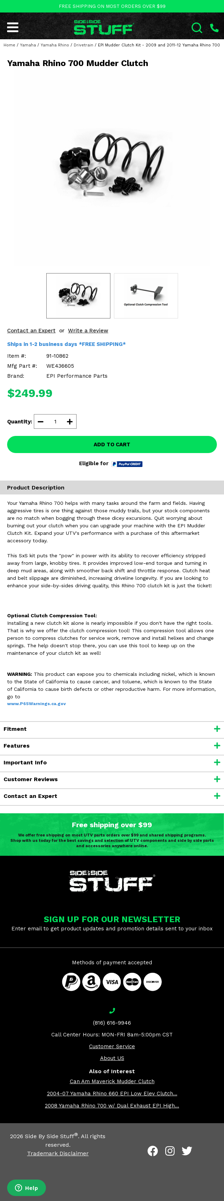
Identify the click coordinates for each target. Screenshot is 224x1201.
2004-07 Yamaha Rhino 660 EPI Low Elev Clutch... (112, 1093)
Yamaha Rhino (55, 45)
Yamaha (28, 45)
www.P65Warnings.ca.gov (36, 703)
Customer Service (112, 1046)
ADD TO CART (112, 444)
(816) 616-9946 (112, 1023)
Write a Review (88, 330)
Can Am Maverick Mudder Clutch (112, 1081)
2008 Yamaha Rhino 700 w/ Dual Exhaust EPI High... (112, 1105)
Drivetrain (83, 45)
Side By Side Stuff (51, 1136)
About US (112, 1058)
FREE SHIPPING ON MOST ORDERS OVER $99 (112, 6)
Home (9, 45)
